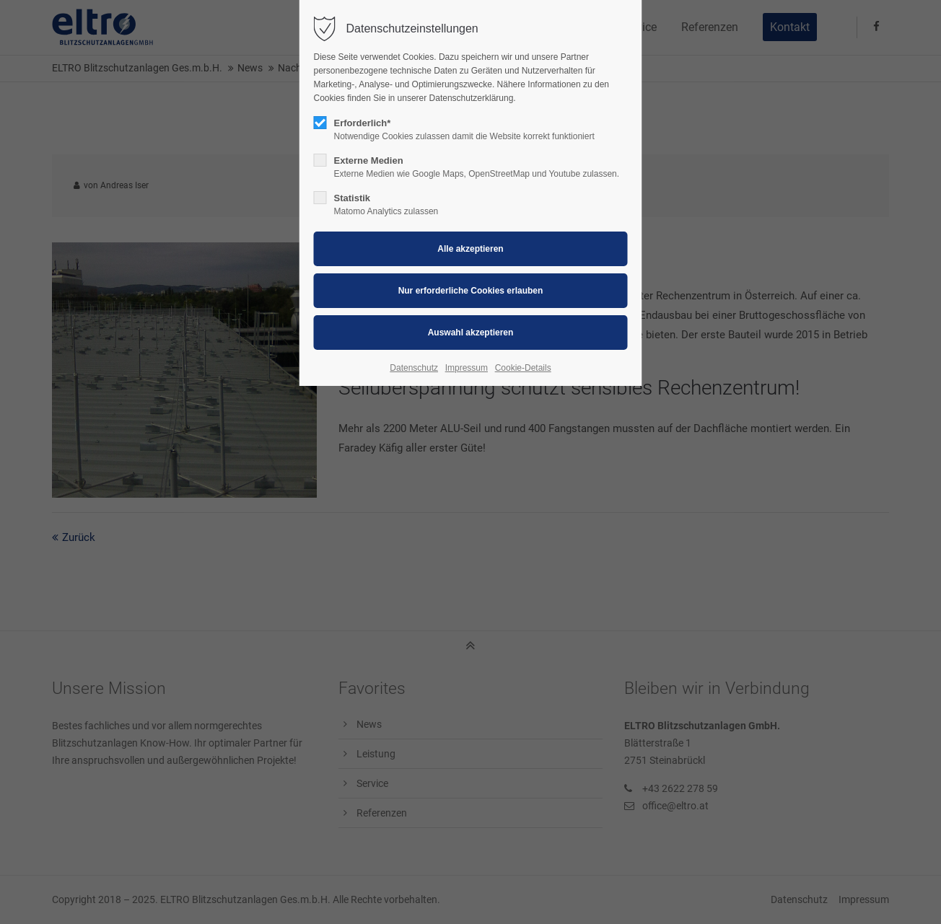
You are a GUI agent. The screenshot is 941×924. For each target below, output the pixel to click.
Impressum (466, 368)
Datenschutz (414, 368)
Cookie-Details (523, 368)
